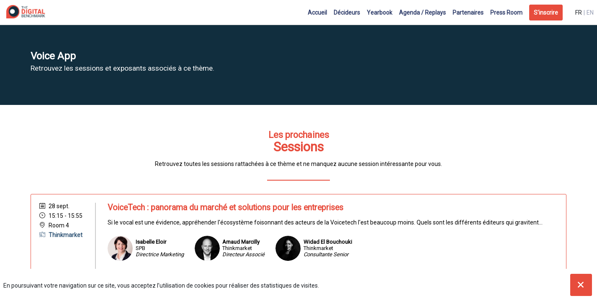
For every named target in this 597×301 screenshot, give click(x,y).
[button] (546, 12)
